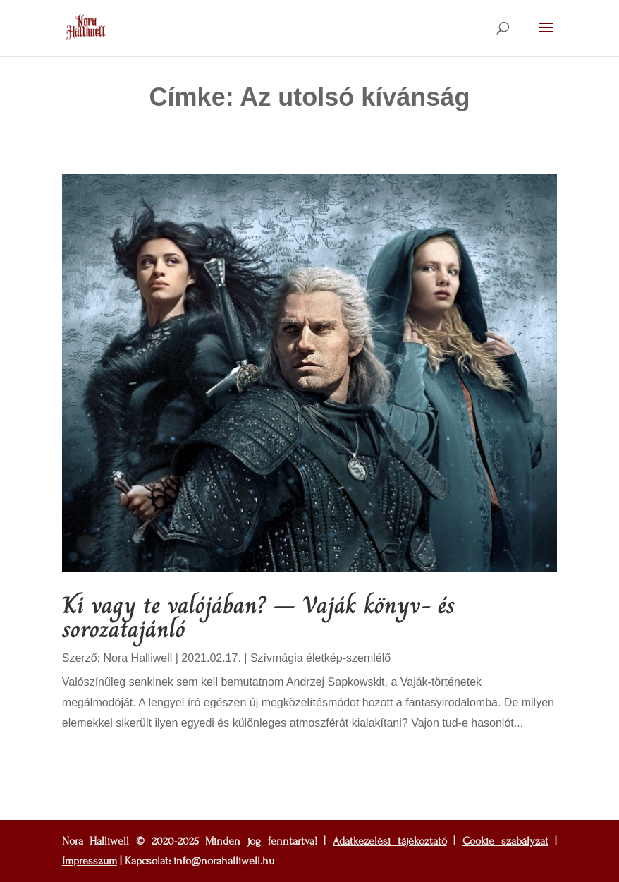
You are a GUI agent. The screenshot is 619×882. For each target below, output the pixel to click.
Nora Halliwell (137, 658)
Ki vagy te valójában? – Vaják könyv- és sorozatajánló (258, 617)
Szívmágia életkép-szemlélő (320, 658)
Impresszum (89, 860)
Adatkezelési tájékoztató (390, 841)
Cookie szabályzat (505, 841)
